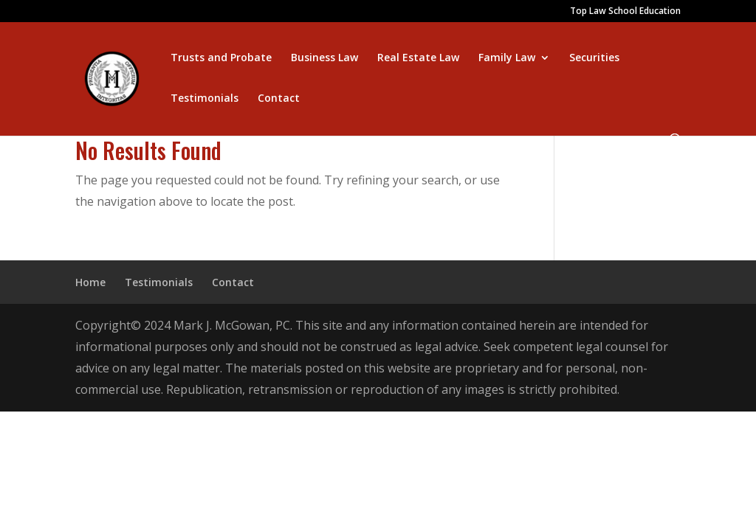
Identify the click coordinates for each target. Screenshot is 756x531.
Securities (594, 58)
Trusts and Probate (221, 58)
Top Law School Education (625, 12)
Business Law (324, 58)
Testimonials (204, 99)
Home (90, 282)
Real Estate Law (418, 58)
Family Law (506, 58)
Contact (279, 99)
